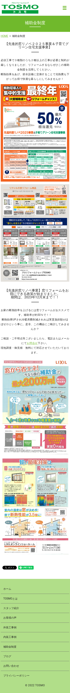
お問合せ (32, 343)
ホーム (7, 588)
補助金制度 (9, 646)
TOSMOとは (10, 598)
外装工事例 (9, 627)
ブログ (7, 656)
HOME (4, 35)
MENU (64, 7)
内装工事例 (9, 636)
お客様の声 (9, 617)
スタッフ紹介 (11, 608)
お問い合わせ (11, 665)
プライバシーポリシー (16, 675)
